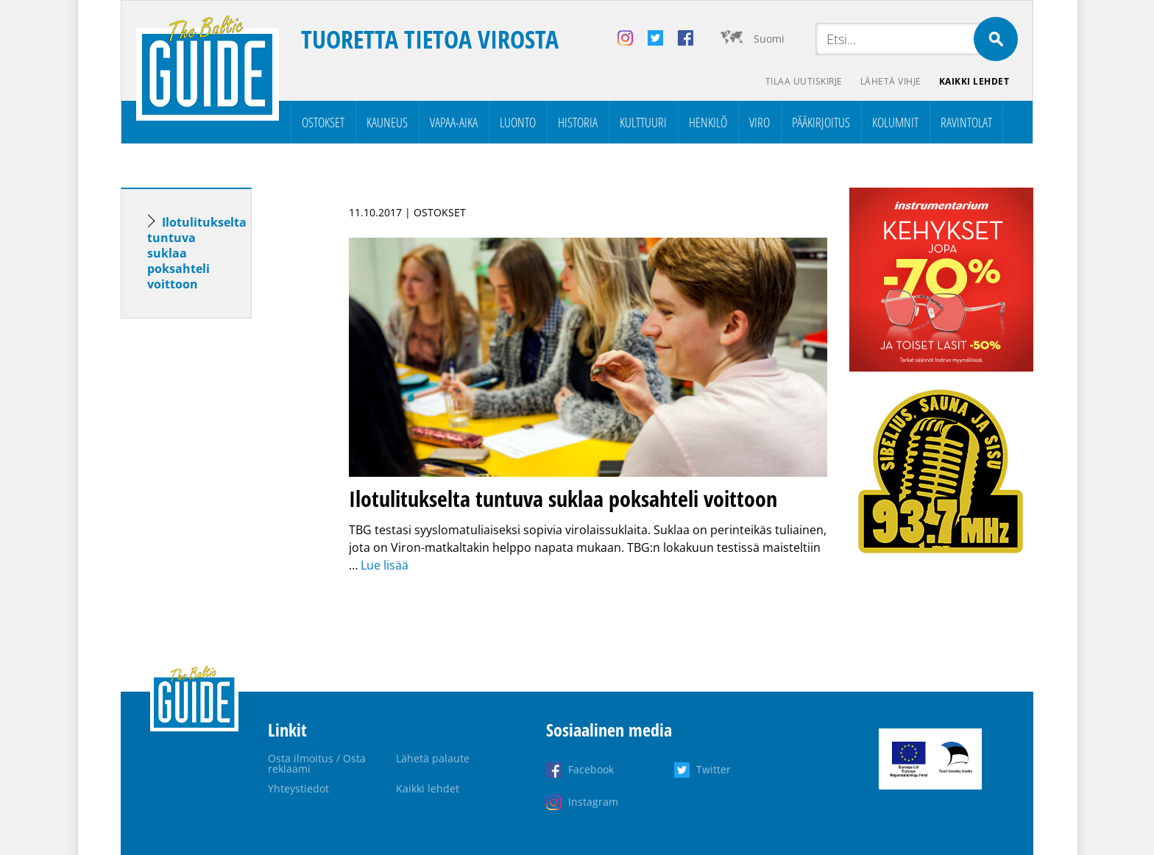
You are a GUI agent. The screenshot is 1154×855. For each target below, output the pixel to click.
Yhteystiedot (298, 788)
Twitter (713, 769)
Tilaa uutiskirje (804, 81)
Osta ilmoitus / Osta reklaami (317, 763)
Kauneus (387, 122)
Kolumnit (895, 122)
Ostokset (323, 122)
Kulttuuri (643, 122)
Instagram (593, 802)
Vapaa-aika (454, 122)
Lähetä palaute (433, 758)
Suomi (769, 39)
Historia (578, 122)
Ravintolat (966, 122)
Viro (759, 122)
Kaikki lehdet (974, 81)
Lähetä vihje (890, 81)
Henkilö (708, 122)
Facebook (591, 769)
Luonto (518, 122)
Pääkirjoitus (821, 122)
